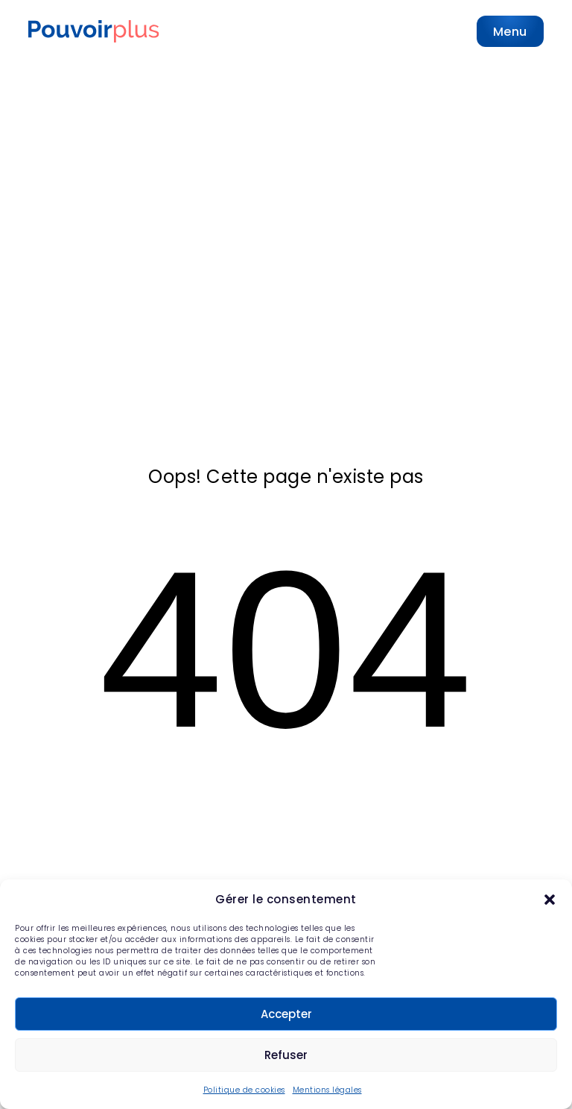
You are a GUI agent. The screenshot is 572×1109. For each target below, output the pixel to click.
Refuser (286, 1055)
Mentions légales (327, 1090)
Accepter (286, 1014)
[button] (549, 899)
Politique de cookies (244, 1090)
